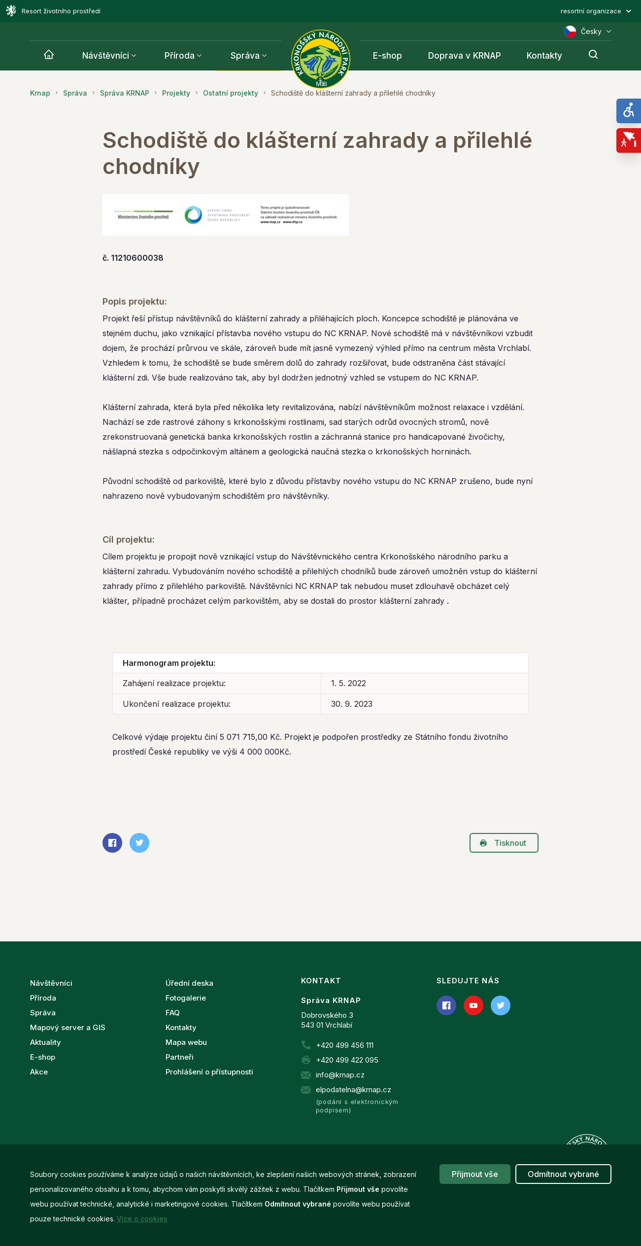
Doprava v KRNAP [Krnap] (464, 56)
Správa (245, 56)
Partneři (180, 1057)
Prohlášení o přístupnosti (209, 1071)
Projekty (176, 93)
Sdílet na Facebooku (109, 843)
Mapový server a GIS (67, 1027)
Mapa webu (186, 1042)
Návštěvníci (105, 56)
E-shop (42, 1057)
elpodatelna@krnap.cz (353, 1089)
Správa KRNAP (124, 93)
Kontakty (181, 1027)
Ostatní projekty (230, 93)
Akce (39, 1071)
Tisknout (502, 843)
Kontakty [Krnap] (544, 56)
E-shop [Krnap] (387, 56)
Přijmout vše (475, 1174)
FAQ (173, 1012)
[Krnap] (49, 55)
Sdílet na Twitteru (136, 843)
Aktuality (45, 1042)
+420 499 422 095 (347, 1060)
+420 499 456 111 (344, 1045)
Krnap (40, 93)
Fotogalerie (186, 998)
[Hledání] (593, 55)
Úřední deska (189, 983)
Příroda (180, 56)
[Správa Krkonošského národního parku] (320, 59)
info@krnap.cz (340, 1074)
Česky (587, 31)
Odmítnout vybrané (563, 1174)
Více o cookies (142, 1218)
